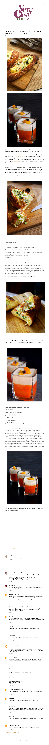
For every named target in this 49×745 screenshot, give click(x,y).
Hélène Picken (12, 657)
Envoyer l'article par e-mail (15, 546)
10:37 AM (11, 653)
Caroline (11, 635)
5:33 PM (10, 590)
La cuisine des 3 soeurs (14, 572)
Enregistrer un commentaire (12, 732)
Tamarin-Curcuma (13, 678)
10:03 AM (11, 674)
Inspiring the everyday (16, 161)
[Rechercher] (43, 3)
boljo (10, 616)
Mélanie (11, 698)
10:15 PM (10, 631)
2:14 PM (10, 581)
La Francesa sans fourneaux (15, 646)
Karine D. (11, 585)
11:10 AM (10, 561)
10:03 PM (11, 622)
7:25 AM (10, 642)
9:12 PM (10, 694)
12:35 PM (10, 702)
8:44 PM (10, 612)
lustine (10, 565)
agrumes (10, 548)
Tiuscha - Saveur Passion (15, 689)
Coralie (10, 604)
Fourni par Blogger (24, 741)
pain (20, 548)
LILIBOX (11, 556)
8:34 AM (10, 665)
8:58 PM (10, 712)
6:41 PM (10, 600)
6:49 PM (10, 729)
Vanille (10, 706)
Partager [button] (7, 546)
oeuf (18, 548)
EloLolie (11, 716)
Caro (10, 626)
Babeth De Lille (12, 594)
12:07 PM (11, 685)
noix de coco (14, 548)
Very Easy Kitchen (18, 37)
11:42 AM (10, 568)
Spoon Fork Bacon (20, 156)
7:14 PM (10, 721)
